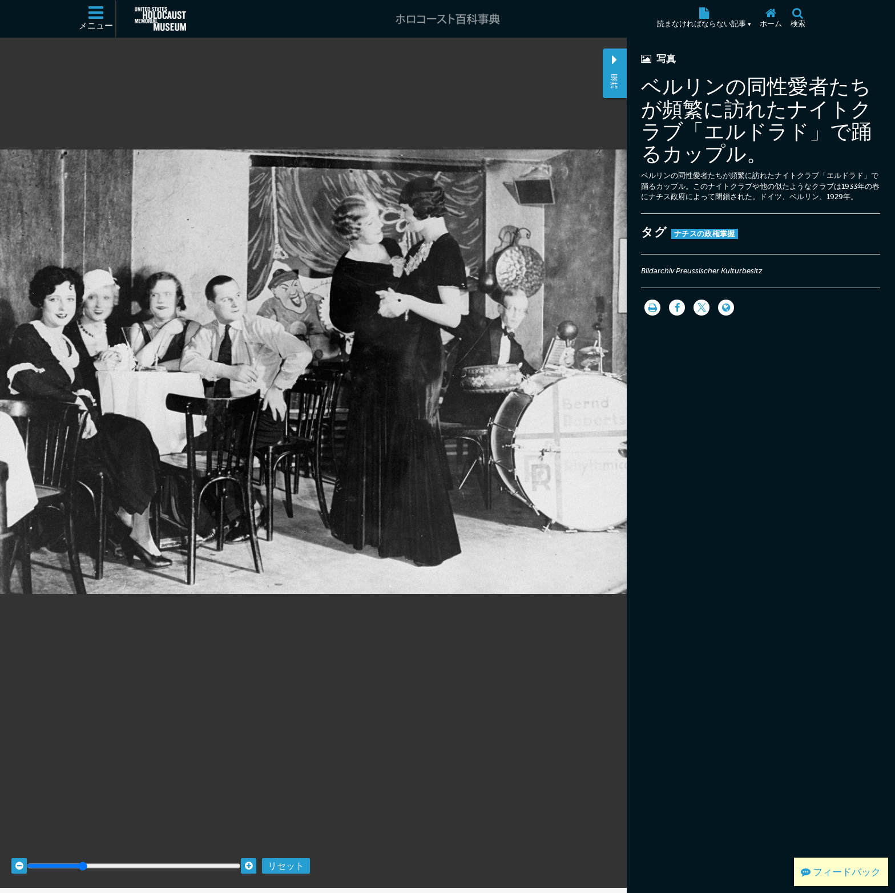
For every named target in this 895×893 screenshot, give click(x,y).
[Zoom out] (19, 854)
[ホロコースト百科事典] (447, 19)
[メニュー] (96, 19)
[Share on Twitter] (701, 308)
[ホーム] (770, 19)
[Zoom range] (134, 854)
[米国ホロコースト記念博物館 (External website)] (160, 19)
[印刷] (652, 308)
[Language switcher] (726, 308)
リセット (286, 854)
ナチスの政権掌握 (704, 233)
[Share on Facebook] (677, 308)
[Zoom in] (248, 854)
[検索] (797, 19)
